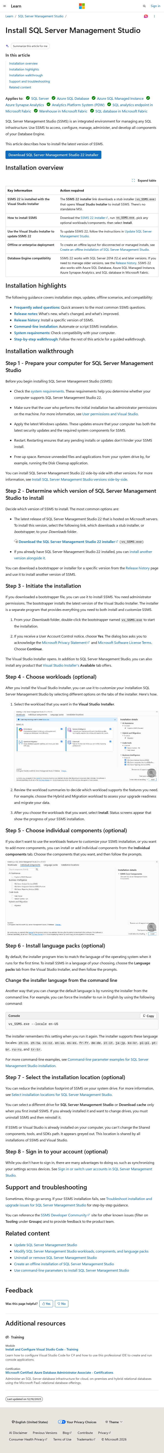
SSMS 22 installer (93, 217)
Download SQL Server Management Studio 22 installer (53, 154)
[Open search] (144, 6)
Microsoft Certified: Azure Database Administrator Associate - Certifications (59, 1372)
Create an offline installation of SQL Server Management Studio (104, 249)
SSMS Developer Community (64, 1215)
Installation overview (23, 63)
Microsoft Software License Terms (124, 642)
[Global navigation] (4, 6)
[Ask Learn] (146, 16)
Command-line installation (35, 326)
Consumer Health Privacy (26, 1439)
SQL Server (40, 98)
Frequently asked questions (36, 307)
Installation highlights (24, 69)
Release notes (25, 313)
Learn (9, 16)
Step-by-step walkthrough (36, 339)
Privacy (103, 1432)
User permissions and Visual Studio (110, 413)
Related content (20, 87)
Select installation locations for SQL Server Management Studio (62, 1094)
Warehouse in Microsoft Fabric (63, 111)
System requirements (31, 332)
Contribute (85, 1432)
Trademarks (85, 1439)
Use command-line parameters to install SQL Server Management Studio (71, 1270)
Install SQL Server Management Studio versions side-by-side (79, 479)
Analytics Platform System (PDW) (78, 104)
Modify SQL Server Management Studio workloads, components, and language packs (81, 1251)
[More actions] (155, 16)
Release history (126, 263)
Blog (66, 1432)
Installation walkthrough (26, 75)
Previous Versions (45, 1432)
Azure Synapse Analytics (24, 104)
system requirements (47, 391)
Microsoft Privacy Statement (64, 642)
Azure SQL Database (73, 98)
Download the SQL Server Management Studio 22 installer (67, 541)
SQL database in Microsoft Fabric (121, 111)
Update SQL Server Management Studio (45, 1244)
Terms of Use (62, 1439)
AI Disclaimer (18, 1432)
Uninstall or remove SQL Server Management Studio (55, 1257)
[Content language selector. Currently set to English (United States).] (30, 1422)
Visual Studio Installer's (61, 665)
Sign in (155, 6)
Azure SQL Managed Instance (120, 98)
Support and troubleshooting (29, 81)
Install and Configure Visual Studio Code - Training (41, 1349)
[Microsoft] (82, 6)
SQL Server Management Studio (40, 16)
